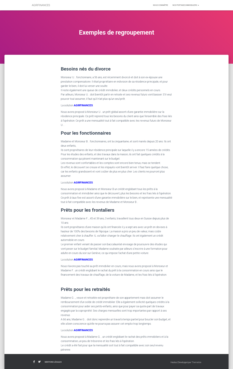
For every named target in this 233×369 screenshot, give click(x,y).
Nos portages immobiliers (186, 5)
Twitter (39, 361)
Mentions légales (53, 362)
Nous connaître (160, 5)
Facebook (34, 361)
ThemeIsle (196, 362)
